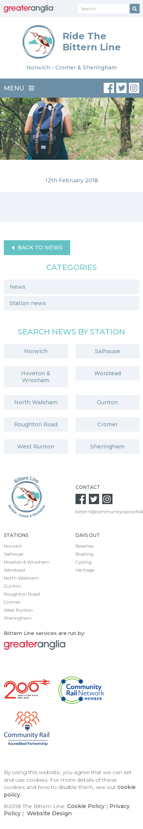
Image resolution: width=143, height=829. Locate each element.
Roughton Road (36, 424)
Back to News (37, 247)
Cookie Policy (85, 806)
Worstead (107, 373)
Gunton (107, 402)
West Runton (35, 446)
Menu (19, 88)
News (18, 286)
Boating (84, 554)
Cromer (107, 424)
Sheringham (107, 446)
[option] (71, 145)
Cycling (84, 562)
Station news (28, 303)
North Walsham (36, 402)
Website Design (49, 813)
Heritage (85, 570)
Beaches (84, 546)
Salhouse (107, 351)
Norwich (36, 351)
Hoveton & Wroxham (35, 377)
